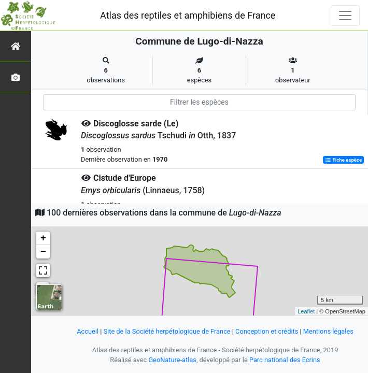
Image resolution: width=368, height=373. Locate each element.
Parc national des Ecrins (284, 360)
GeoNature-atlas (172, 360)
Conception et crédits (266, 331)
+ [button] (43, 238)
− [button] (43, 252)
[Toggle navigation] (345, 15)
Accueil (87, 331)
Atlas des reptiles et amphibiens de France (187, 15)
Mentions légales (328, 331)
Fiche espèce (343, 160)
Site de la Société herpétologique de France (167, 331)
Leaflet (306, 311)
